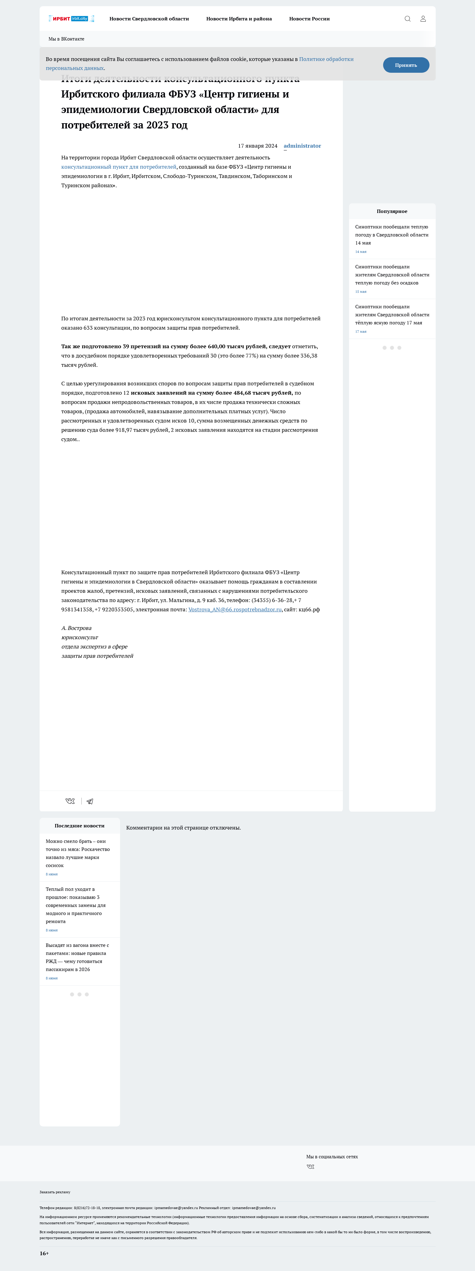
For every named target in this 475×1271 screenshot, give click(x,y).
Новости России (309, 18)
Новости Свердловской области (149, 18)
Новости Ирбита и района (239, 18)
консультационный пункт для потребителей (118, 166)
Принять (406, 65)
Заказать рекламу (55, 1192)
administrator (302, 145)
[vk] (70, 801)
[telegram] (92, 801)
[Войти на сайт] (423, 18)
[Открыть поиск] (408, 18)
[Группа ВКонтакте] (310, 1166)
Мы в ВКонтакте (67, 39)
